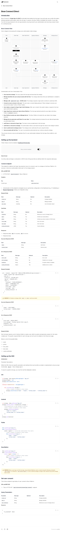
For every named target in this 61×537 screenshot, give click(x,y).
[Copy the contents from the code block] (56, 273)
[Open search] (55, 2)
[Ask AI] (58, 273)
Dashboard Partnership (24, 142)
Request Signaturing (8, 189)
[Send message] (58, 523)
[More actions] (59, 2)
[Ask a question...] (30, 522)
